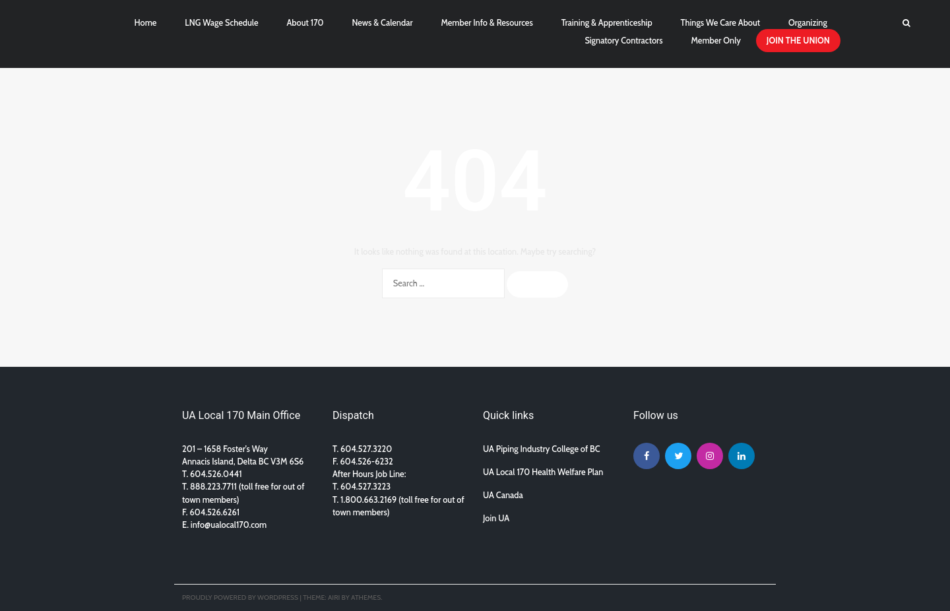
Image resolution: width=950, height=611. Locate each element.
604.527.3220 (366, 449)
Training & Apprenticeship (606, 23)
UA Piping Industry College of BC (541, 449)
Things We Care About (721, 23)
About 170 (304, 23)
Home (146, 23)
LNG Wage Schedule (221, 23)
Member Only (715, 41)
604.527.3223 (365, 487)
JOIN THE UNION (798, 41)
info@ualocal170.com (229, 525)
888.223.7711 (214, 487)
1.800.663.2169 (368, 500)
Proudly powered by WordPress (240, 597)
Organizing (807, 23)
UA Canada (503, 495)
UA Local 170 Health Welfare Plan (543, 472)
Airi (334, 597)
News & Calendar (382, 23)
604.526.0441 (216, 474)
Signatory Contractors (623, 41)
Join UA (496, 518)
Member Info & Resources (486, 23)
